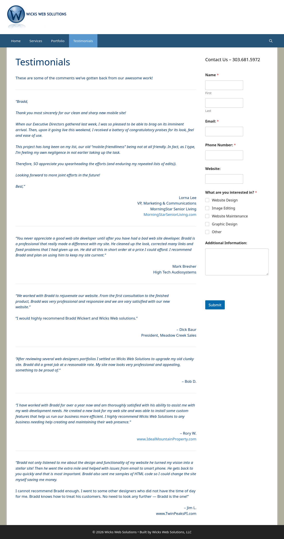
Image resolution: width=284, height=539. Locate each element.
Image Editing (223, 208)
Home (16, 41)
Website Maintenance (230, 216)
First (208, 93)
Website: (213, 169)
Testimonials (83, 41)
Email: (212, 121)
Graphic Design (224, 224)
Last (208, 111)
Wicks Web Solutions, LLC (171, 532)
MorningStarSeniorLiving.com (170, 214)
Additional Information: (226, 243)
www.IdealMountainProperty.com (166, 438)
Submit (215, 304)
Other (217, 232)
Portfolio (58, 41)
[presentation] (239, 297)
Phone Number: (220, 145)
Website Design (225, 200)
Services (36, 41)
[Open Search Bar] (270, 40)
